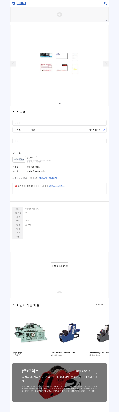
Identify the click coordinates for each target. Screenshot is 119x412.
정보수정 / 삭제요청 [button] (48, 178)
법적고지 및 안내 (56, 186)
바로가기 (35, 209)
